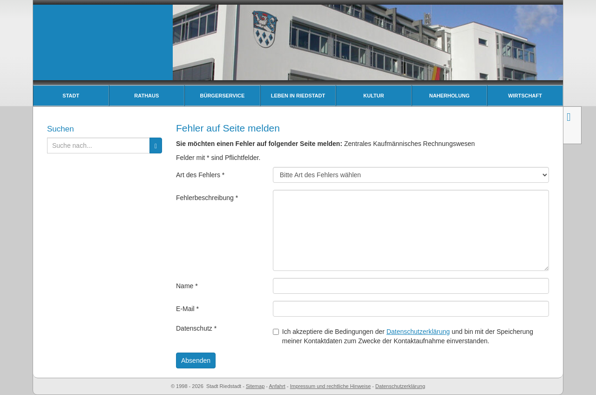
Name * (187, 286)
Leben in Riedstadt (298, 95)
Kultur (373, 95)
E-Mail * (187, 308)
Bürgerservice (222, 95)
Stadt (70, 95)
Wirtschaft (525, 95)
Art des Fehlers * (200, 175)
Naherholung (449, 95)
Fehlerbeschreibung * (207, 197)
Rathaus (146, 95)
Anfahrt (277, 386)
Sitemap (255, 386)
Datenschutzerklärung (418, 331)
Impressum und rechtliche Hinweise (330, 386)
